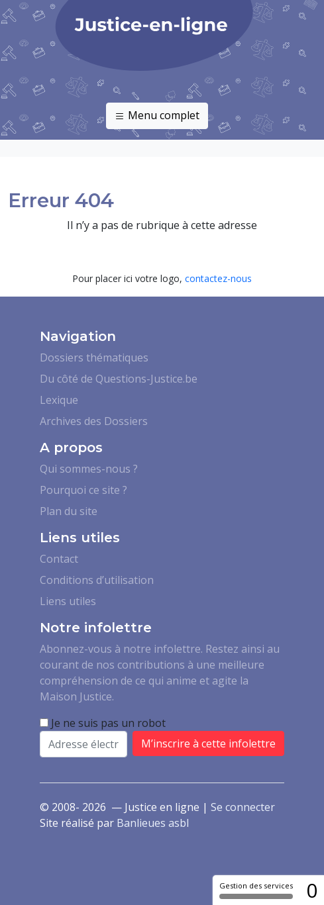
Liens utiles (68, 601)
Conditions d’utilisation (97, 580)
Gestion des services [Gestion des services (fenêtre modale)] (256, 890)
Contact (59, 558)
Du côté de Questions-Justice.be (118, 378)
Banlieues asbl (153, 823)
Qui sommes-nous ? (89, 468)
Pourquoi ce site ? (83, 490)
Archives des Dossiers (94, 421)
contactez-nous (218, 278)
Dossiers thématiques (94, 357)
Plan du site (68, 511)
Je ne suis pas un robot (103, 723)
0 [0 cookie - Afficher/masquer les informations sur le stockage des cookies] (311, 890)
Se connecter (243, 807)
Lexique (59, 400)
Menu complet (157, 116)
